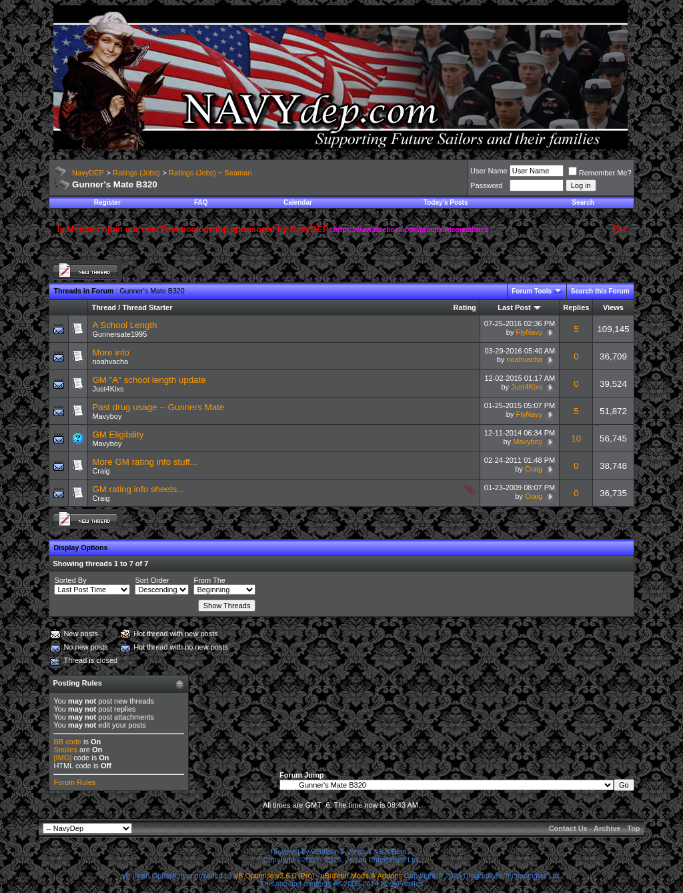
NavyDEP (88, 173)
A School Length (124, 325)
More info (110, 352)
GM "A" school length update (148, 380)
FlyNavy (529, 332)
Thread (103, 307)
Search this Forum (600, 291)
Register (107, 202)
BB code (67, 742)
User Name (489, 171)
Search (583, 202)
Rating (465, 307)
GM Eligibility (117, 434)
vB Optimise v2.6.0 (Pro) (275, 876)
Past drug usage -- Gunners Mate (158, 407)
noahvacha (110, 361)
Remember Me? (600, 173)
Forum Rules (74, 782)
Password (486, 185)
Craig (100, 471)
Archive (607, 828)
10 (576, 438)
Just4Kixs (107, 389)
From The (209, 580)
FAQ (201, 202)
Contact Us (568, 828)
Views (613, 307)
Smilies (65, 750)
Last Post (514, 307)
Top (633, 828)
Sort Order (152, 580)
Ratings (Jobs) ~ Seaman (210, 173)
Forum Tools (532, 291)
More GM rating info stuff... (144, 462)
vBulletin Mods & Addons (361, 876)
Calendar (297, 202)
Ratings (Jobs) (136, 173)
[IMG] (62, 758)
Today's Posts (446, 202)
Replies (576, 307)
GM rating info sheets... (138, 489)
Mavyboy (106, 416)
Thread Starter (147, 307)
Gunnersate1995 (119, 334)
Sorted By (70, 580)
